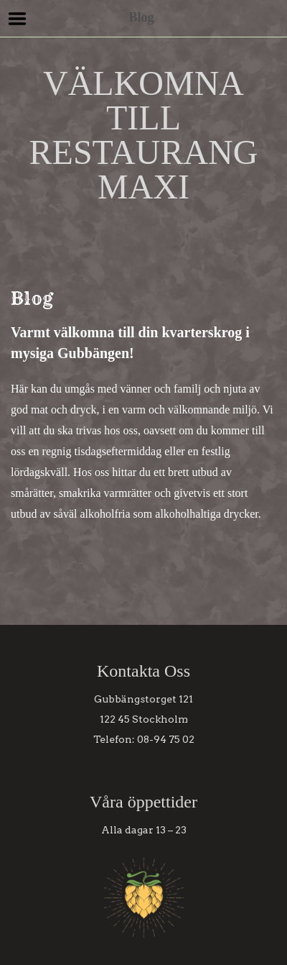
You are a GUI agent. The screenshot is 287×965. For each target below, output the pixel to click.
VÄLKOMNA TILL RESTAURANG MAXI (143, 135)
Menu (17, 19)
